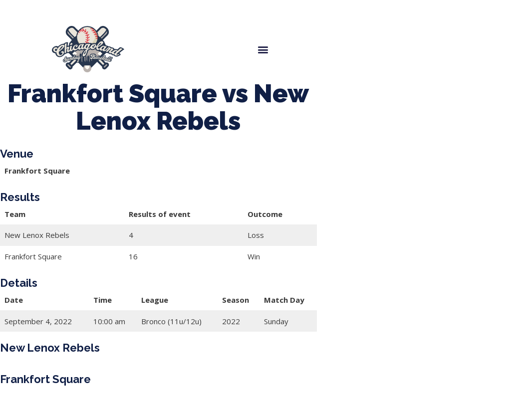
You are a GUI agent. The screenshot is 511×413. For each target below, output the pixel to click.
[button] (263, 49)
